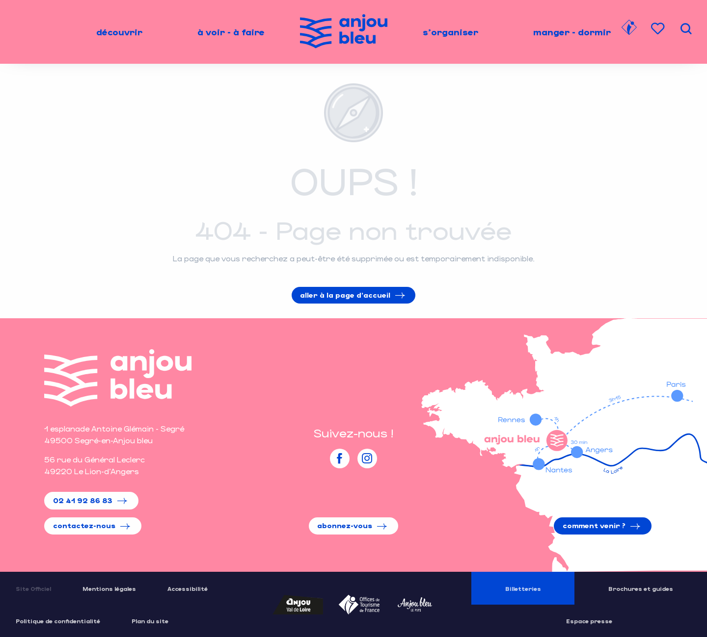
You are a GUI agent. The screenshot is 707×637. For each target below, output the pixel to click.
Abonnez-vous (344, 525)
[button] (686, 28)
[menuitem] (119, 32)
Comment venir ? (594, 525)
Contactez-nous (84, 525)
